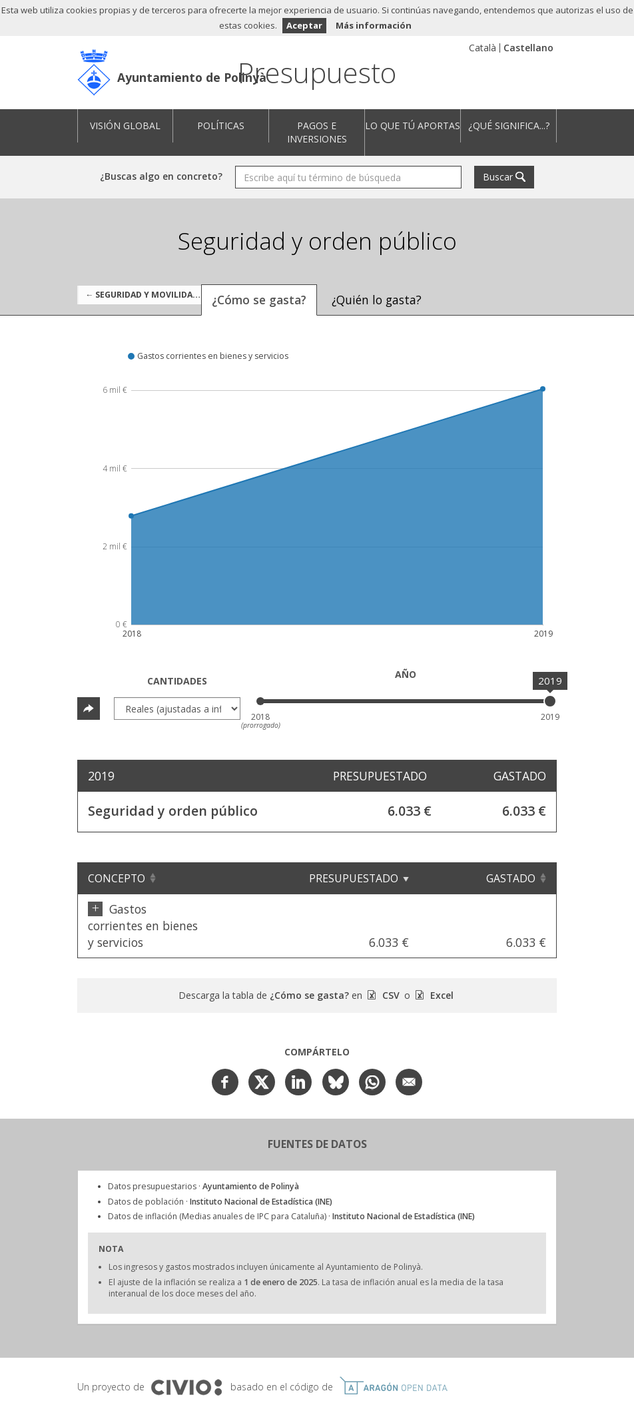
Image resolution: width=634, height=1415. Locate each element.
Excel (441, 962)
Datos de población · (220, 1168)
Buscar (498, 176)
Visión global (125, 125)
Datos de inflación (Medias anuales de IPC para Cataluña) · (291, 1183)
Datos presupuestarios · (203, 1153)
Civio (186, 1354)
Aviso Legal (223, 1388)
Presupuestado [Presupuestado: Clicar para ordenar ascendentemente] (407, 878)
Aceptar (304, 25)
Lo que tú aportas (412, 125)
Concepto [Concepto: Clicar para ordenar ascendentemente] (116, 878)
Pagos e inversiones (317, 132)
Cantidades (177, 681)
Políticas (220, 125)
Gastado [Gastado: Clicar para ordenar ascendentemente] (510, 878)
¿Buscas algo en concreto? (161, 176)
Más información (374, 25)
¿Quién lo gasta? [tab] (377, 300)
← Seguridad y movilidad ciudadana (147, 294)
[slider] (550, 701)
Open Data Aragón (393, 1352)
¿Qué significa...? (508, 125)
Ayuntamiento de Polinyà (191, 77)
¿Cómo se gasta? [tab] (259, 300)
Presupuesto (317, 72)
